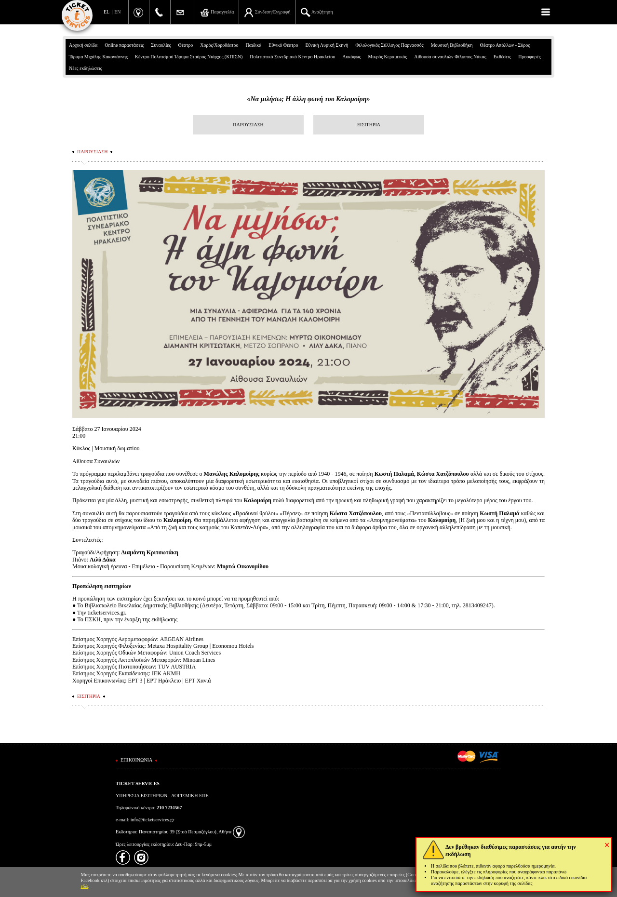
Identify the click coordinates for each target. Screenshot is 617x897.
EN (117, 11)
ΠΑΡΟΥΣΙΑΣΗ (248, 124)
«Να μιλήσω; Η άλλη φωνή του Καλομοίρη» (308, 99)
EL (106, 11)
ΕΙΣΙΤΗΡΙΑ (368, 124)
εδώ (85, 886)
